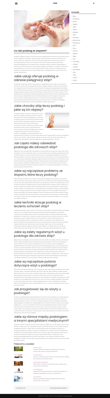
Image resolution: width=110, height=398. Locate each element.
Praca (74, 45)
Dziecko (75, 21)
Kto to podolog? (37, 376)
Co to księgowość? (38, 369)
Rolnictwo (75, 53)
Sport (74, 59)
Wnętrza (75, 77)
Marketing (75, 32)
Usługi (74, 75)
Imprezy (75, 29)
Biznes (74, 16)
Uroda (74, 72)
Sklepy (74, 56)
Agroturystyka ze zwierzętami (40, 362)
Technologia (76, 61)
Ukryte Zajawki (76, 69)
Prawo (74, 48)
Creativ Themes (68, 396)
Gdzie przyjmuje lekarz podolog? (58, 388)
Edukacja (75, 24)
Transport (75, 64)
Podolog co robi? (37, 347)
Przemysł (75, 51)
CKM (55, 3)
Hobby (74, 27)
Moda (74, 35)
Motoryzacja (76, 37)
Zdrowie (75, 80)
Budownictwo (76, 19)
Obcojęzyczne (76, 43)
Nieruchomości (76, 40)
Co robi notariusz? (37, 355)
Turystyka (75, 67)
